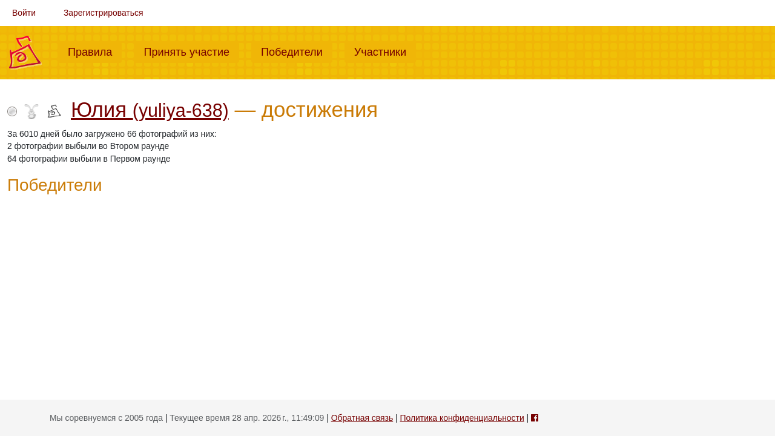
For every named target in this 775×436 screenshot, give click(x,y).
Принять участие (191, 51)
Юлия (150, 109)
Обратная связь (362, 418)
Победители (296, 51)
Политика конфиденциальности (462, 418)
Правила (95, 51)
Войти (24, 13)
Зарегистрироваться (103, 13)
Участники (385, 51)
